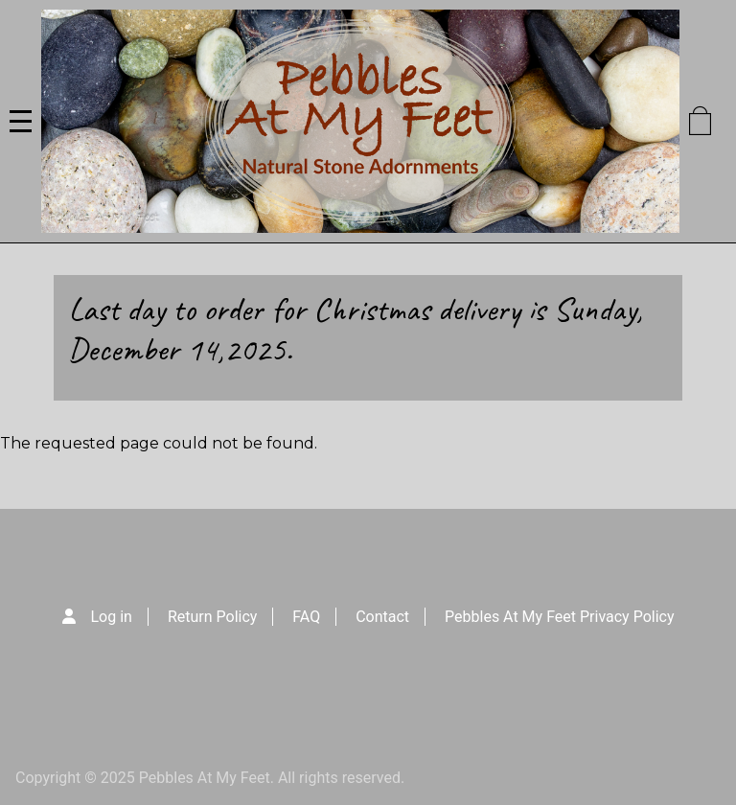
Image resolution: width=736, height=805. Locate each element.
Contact (382, 617)
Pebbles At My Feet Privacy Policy (559, 617)
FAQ (306, 617)
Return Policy (212, 617)
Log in (111, 617)
